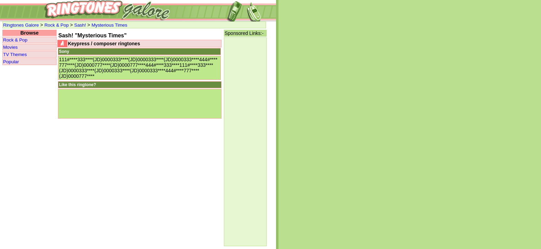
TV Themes (15, 54)
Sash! (80, 25)
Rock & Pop (57, 25)
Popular (11, 61)
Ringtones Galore (21, 25)
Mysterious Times (109, 25)
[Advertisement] (245, 142)
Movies (10, 47)
